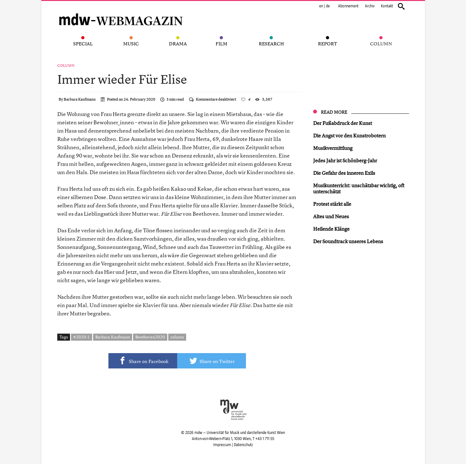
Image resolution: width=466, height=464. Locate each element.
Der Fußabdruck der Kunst (342, 123)
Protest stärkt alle (332, 203)
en (321, 6)
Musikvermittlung (332, 147)
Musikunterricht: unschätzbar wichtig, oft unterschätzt (358, 188)
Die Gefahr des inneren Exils (344, 172)
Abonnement (348, 6)
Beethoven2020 (150, 337)
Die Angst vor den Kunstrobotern (349, 135)
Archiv (370, 6)
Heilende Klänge (331, 228)
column (177, 337)
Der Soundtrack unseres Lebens (348, 241)
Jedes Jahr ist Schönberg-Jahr (345, 160)
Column (66, 65)
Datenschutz (243, 445)
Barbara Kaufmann (80, 99)
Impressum (222, 445)
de (328, 6)
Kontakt (387, 6)
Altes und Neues (331, 216)
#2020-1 (81, 337)
